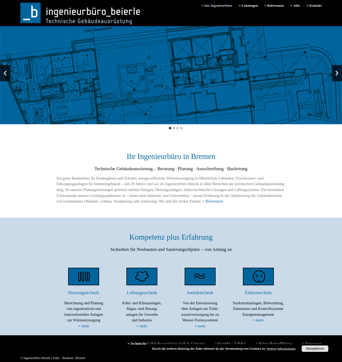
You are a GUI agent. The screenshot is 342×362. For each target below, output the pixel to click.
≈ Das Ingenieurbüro (216, 5)
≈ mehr (83, 326)
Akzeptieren (315, 349)
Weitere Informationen (281, 348)
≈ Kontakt (314, 5)
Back (5, 73)
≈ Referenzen (274, 5)
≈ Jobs (295, 5)
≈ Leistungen (248, 5)
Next (337, 73)
